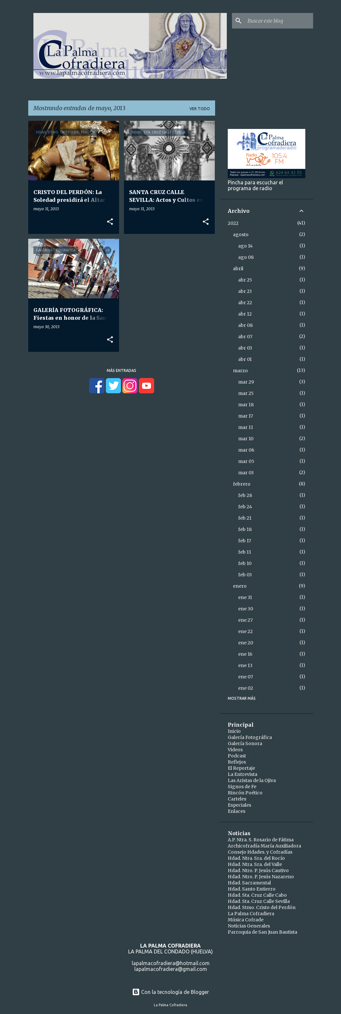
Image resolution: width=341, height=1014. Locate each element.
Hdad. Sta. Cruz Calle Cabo (257, 895)
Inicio (234, 731)
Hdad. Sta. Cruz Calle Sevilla (259, 901)
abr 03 (245, 348)
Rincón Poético (245, 793)
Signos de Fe (242, 786)
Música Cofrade (245, 920)
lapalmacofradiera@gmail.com (170, 969)
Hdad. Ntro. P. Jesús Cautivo (258, 870)
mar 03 (246, 473)
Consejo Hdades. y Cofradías (260, 852)
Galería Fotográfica (250, 737)
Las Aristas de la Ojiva (252, 780)
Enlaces (236, 811)
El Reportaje (241, 768)
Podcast (237, 756)
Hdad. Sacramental (249, 883)
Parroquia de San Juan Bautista (262, 932)
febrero (241, 484)
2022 (233, 223)
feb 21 (244, 518)
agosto (241, 234)
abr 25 (245, 280)
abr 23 (245, 291)
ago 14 (245, 246)
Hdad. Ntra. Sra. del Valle (255, 864)
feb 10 (244, 563)
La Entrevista (242, 774)
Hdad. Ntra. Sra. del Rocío (256, 858)
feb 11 (244, 552)
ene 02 (245, 688)
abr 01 (245, 359)
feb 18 (245, 529)
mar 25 (246, 393)
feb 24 (245, 507)
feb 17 (244, 541)
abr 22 (245, 302)
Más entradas (121, 370)
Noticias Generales (249, 926)
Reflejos (237, 762)
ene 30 (245, 609)
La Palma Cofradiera (251, 913)
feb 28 (245, 495)
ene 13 (245, 665)
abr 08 (245, 325)
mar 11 (245, 427)
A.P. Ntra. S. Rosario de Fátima (261, 840)
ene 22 (245, 631)
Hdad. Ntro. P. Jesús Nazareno (261, 877)
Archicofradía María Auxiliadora (264, 846)
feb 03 (245, 575)
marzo (240, 371)
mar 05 (246, 461)
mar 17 (245, 416)
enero (240, 586)
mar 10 (245, 439)
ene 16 (245, 654)
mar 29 (246, 382)
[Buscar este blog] (279, 21)
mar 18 (246, 405)
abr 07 (245, 337)
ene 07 (245, 677)
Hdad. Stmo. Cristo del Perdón (262, 907)
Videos (235, 750)
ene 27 (245, 620)
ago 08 (246, 257)
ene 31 (245, 597)
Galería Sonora (245, 743)
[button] (110, 222)
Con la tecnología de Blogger (170, 992)
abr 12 (245, 314)
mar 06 (246, 450)
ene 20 (245, 643)
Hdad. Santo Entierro (251, 889)
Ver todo (199, 109)
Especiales (239, 805)
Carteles (237, 799)
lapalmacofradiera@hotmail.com (171, 963)
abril (238, 268)
